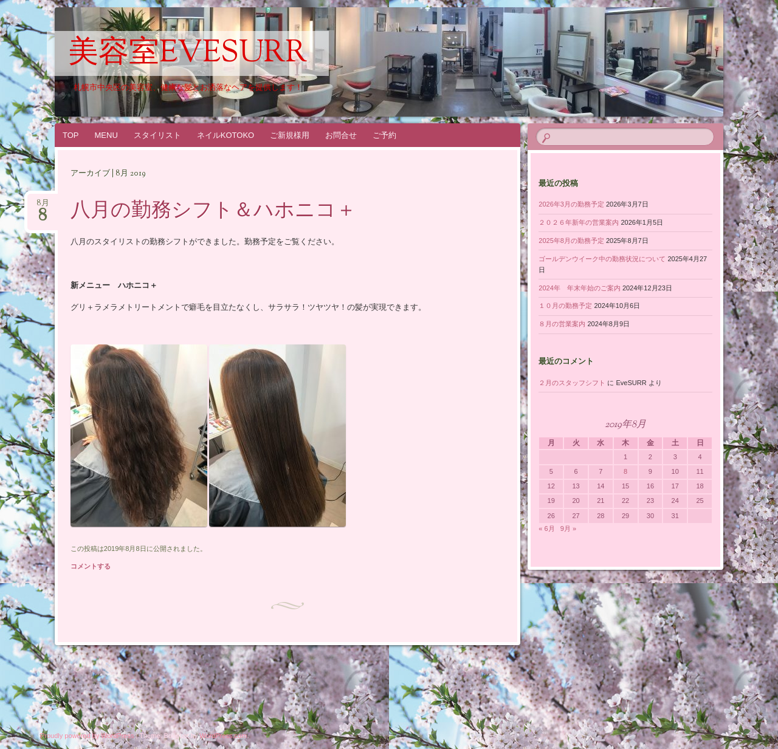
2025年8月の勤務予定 (571, 240)
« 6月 (546, 528)
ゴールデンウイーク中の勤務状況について (602, 258)
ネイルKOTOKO (225, 135)
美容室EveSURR (188, 54)
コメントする (91, 566)
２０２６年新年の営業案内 (579, 222)
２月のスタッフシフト (572, 382)
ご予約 (384, 135)
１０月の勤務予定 (565, 305)
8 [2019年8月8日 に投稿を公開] (625, 471)
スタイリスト (157, 135)
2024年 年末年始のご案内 (579, 288)
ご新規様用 (289, 135)
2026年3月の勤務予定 (571, 204)
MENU (106, 135)
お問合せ (341, 135)
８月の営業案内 (562, 323)
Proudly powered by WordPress (87, 735)
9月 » (568, 528)
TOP (71, 135)
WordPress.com (223, 735)
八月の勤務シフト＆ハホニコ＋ (213, 211)
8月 (42, 207)
